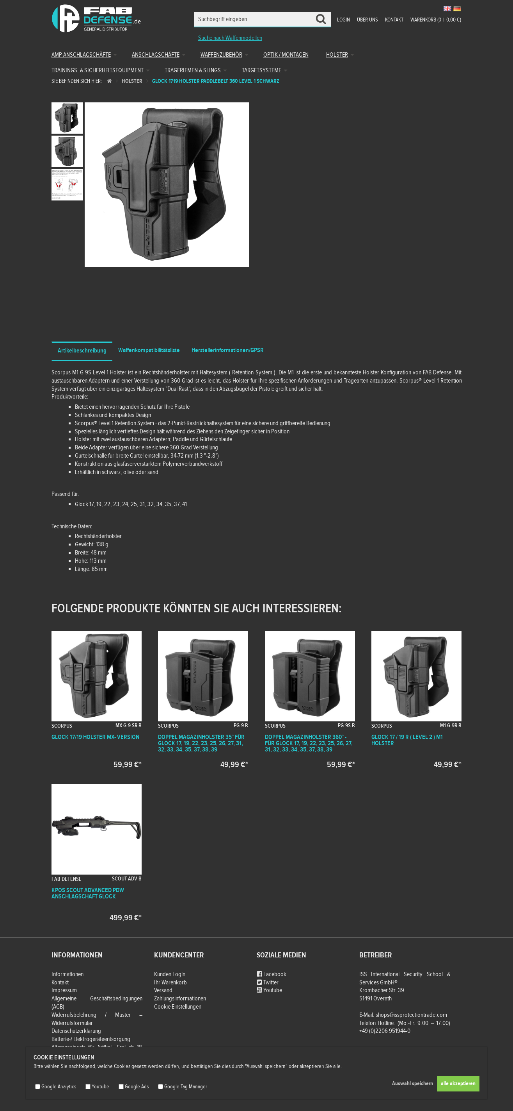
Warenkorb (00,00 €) (435, 20)
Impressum (64, 990)
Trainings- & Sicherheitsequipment (97, 70)
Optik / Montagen (286, 55)
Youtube (269, 990)
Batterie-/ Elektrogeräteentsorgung (90, 1039)
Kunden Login (169, 974)
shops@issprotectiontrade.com (411, 1015)
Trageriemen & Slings (193, 70)
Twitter (268, 982)
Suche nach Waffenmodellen (230, 38)
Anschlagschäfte (155, 55)
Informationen (67, 974)
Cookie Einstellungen (177, 1007)
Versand (163, 990)
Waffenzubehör (221, 55)
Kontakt (394, 20)
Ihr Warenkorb (170, 982)
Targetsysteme (261, 70)
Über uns (367, 20)
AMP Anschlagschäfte (81, 55)
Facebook (271, 974)
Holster (337, 55)
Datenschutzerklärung (76, 1031)
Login (343, 20)
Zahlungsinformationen (180, 998)
